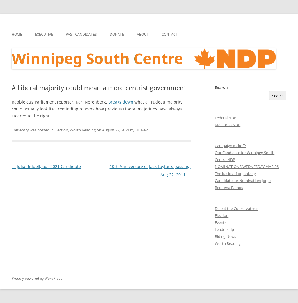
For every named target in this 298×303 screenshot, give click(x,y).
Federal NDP (225, 117)
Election (61, 130)
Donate (117, 34)
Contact (170, 34)
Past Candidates (81, 34)
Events (220, 222)
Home (17, 34)
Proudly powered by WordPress (37, 278)
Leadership (224, 229)
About (143, 34)
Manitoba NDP (227, 124)
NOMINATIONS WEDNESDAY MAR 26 (247, 166)
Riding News (225, 236)
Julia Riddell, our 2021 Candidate (46, 166)
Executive (44, 34)
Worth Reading (83, 130)
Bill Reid (142, 130)
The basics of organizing (235, 173)
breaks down (120, 102)
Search (221, 87)
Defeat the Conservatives (236, 208)
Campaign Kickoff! (230, 145)
